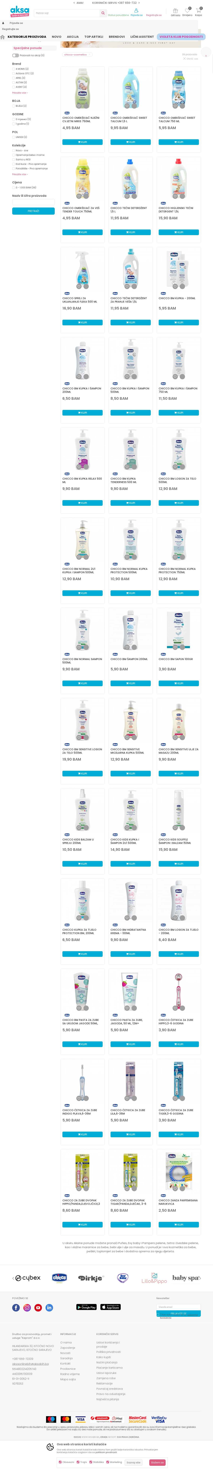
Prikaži (160, 48)
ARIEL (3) (20, 107)
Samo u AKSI (23, 188)
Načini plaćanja (106, 1391)
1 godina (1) (22, 152)
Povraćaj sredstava (109, 1418)
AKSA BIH (17, 36)
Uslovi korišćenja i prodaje (108, 1374)
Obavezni (68, 1462)
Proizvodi (30, 36)
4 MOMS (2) (22, 98)
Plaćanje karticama (109, 1397)
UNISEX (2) (21, 166)
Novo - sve (22, 179)
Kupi (82, 171)
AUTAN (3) (21, 111)
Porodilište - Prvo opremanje (32, 197)
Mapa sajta (68, 1408)
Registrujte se (153, 15)
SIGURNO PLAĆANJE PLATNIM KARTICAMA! (106, 3)
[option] (106, 3)
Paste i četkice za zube (29, 65)
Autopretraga (89, 48)
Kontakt (65, 1393)
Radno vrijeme (70, 1403)
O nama (66, 1372)
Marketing (116, 1462)
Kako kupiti (103, 1386)
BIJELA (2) (21, 135)
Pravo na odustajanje (110, 1423)
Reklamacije (104, 1412)
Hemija (19, 51)
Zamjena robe (106, 1407)
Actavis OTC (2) (25, 102)
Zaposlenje (67, 1377)
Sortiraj (106, 48)
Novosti (65, 1382)
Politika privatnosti (108, 1381)
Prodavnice (68, 1398)
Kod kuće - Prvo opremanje (31, 193)
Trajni (83, 1462)
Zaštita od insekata (26, 69)
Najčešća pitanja (107, 1428)
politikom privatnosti (106, 1452)
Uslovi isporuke (106, 1402)
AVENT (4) (21, 116)
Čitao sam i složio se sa (179, 1345)
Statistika (98, 1462)
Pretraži (33, 240)
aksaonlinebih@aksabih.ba (30, 1393)
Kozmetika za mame (28, 60)
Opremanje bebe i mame (30, 184)
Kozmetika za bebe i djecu (32, 56)
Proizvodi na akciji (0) (32, 84)
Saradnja (66, 1387)
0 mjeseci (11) (23, 148)
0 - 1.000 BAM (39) (26, 216)
